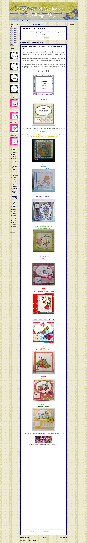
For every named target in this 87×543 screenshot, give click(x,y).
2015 (12, 224)
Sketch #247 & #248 (30, 533)
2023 (12, 161)
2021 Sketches (13, 34)
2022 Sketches (13, 32)
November (15, 166)
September (15, 171)
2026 (12, 154)
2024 (12, 158)
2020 (12, 213)
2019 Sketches (13, 38)
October (15, 169)
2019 (12, 215)
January (15, 206)
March (14, 186)
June (14, 179)
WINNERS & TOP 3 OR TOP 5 (33, 28)
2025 (12, 156)
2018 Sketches (13, 40)
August (14, 175)
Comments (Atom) (31, 540)
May (14, 181)
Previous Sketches (12, 45)
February (15, 188)
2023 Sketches (13, 30)
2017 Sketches (13, 42)
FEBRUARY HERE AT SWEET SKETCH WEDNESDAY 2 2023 (15, 200)
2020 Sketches (13, 36)
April (14, 184)
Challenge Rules (20, 20)
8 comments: (38, 37)
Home (12, 20)
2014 (12, 226)
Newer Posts (24, 537)
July (14, 177)
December (15, 162)
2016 (12, 222)
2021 (12, 211)
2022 (12, 209)
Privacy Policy (31, 20)
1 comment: (38, 531)
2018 (12, 218)
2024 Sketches (13, 28)
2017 (12, 220)
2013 (12, 229)
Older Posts (63, 537)
